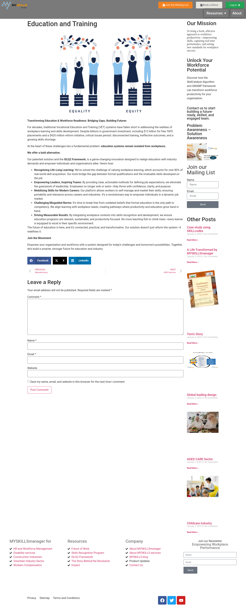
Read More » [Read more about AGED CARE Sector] (192, 468)
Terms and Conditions (66, 598)
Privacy (31, 598)
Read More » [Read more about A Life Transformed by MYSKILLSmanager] (192, 262)
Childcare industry (199, 523)
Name (32, 340)
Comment (34, 297)
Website (32, 368)
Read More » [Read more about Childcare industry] (192, 532)
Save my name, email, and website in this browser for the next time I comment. (77, 381)
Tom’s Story (195, 334)
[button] (39, 260)
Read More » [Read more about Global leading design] (192, 404)
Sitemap (45, 598)
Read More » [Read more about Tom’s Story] (192, 343)
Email (31, 354)
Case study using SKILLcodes (198, 229)
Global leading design (201, 395)
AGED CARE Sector (200, 459)
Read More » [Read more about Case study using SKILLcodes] (192, 240)
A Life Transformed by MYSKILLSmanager (202, 251)
